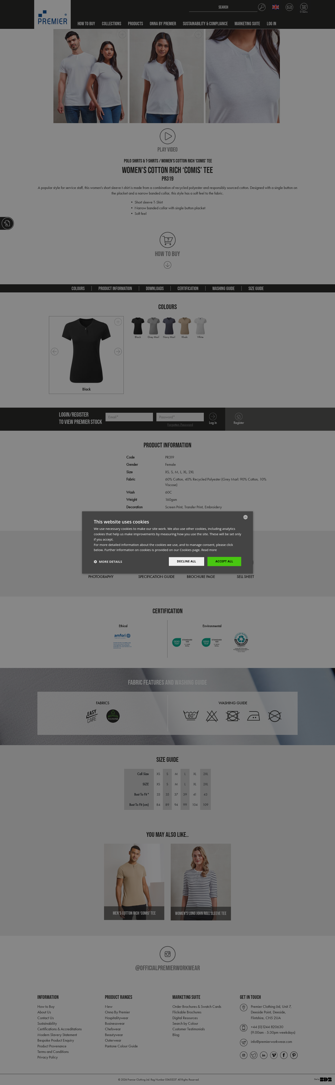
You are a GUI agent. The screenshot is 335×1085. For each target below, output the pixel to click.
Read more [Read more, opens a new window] (209, 550)
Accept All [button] (224, 561)
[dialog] (167, 542)
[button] (108, 561)
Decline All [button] (185, 561)
